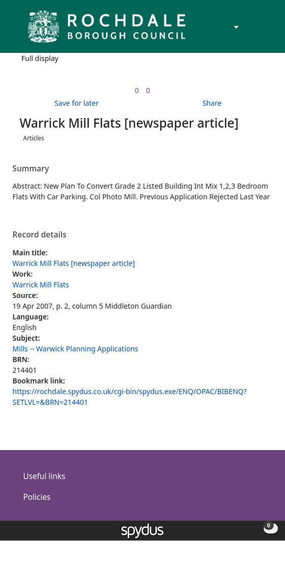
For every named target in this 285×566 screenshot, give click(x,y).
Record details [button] (40, 235)
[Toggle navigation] (262, 31)
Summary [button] (31, 168)
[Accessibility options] (235, 27)
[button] (249, 31)
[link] (137, 90)
